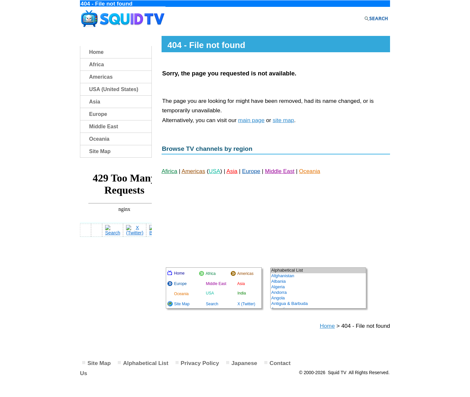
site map (283, 120)
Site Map (100, 151)
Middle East (280, 171)
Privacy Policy (200, 363)
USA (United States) (113, 89)
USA (214, 171)
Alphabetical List (145, 363)
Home (327, 326)
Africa (96, 64)
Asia (232, 171)
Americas (193, 171)
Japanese (244, 363)
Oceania (309, 171)
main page (251, 120)
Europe (251, 171)
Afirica (169, 171)
